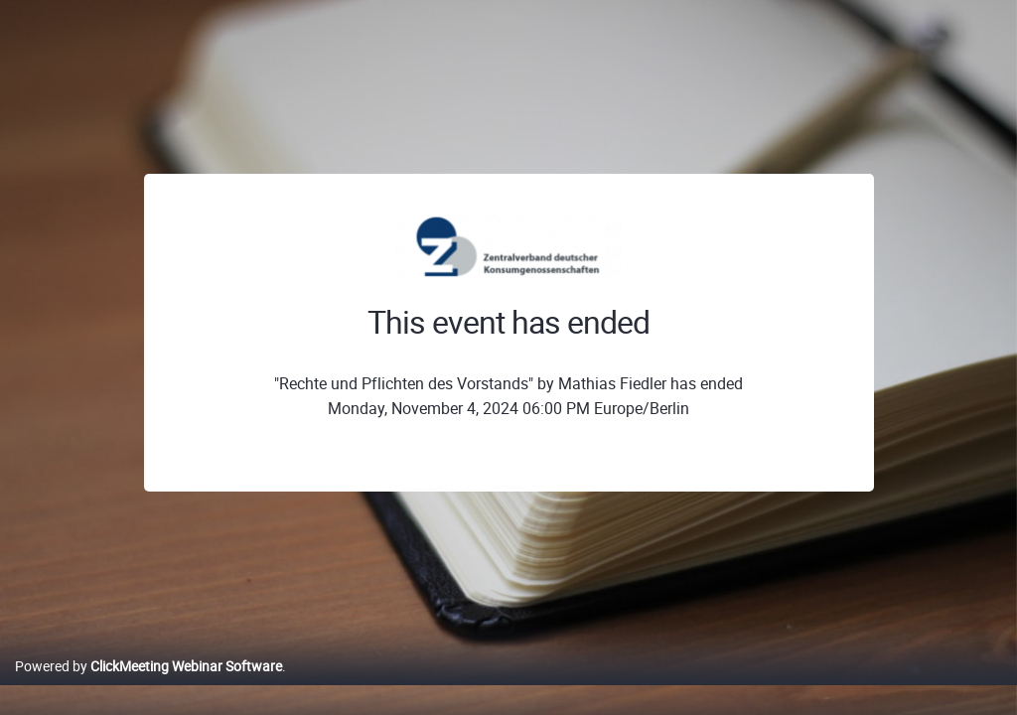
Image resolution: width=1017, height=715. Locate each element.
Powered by (148, 686)
